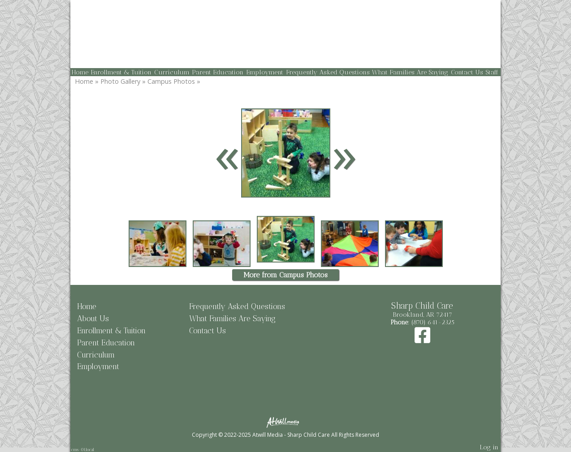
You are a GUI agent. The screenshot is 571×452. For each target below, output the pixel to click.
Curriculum (172, 72)
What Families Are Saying (410, 72)
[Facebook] (422, 340)
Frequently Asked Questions (328, 72)
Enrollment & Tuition (121, 72)
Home (80, 72)
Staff (491, 72)
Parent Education (217, 72)
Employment (264, 72)
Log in (489, 447)
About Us (93, 318)
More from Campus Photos (285, 275)
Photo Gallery (120, 81)
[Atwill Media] (285, 422)
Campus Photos (171, 81)
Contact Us (467, 72)
